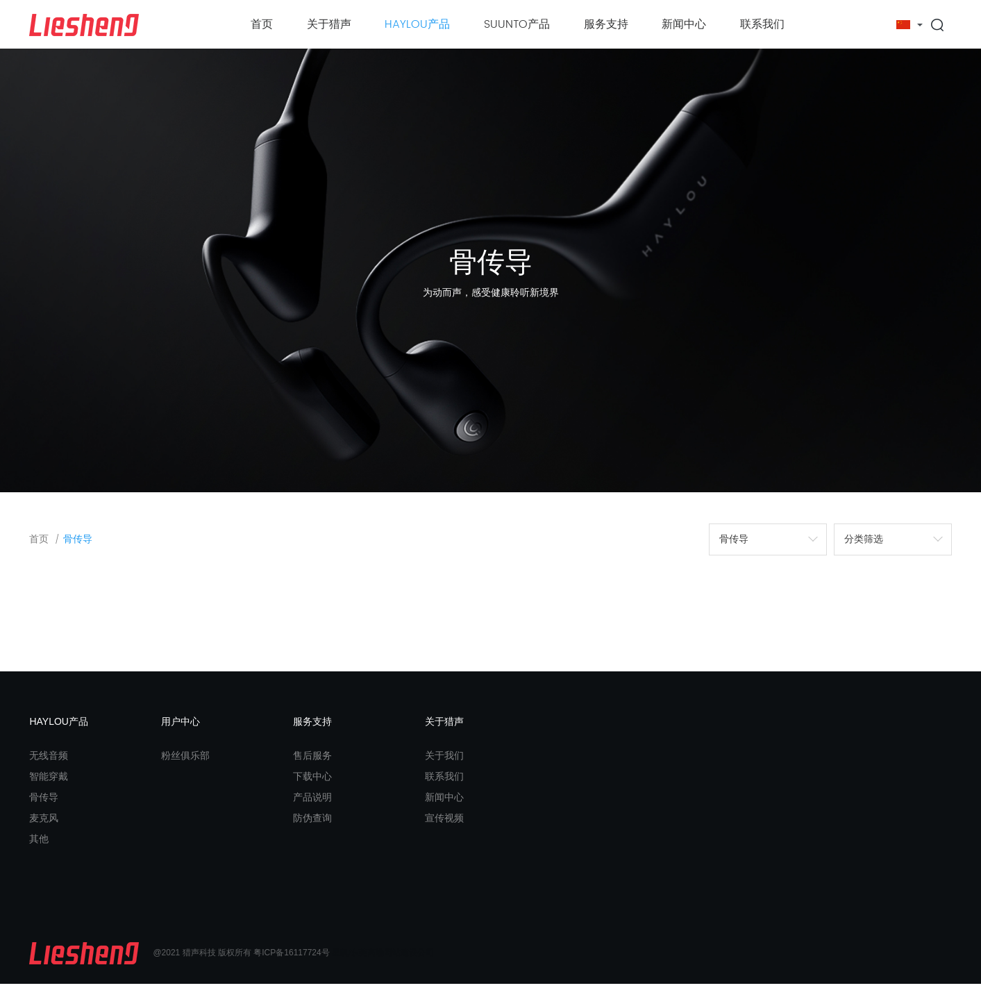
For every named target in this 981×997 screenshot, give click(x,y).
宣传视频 (444, 830)
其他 (39, 851)
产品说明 (312, 809)
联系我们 (762, 24)
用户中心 (180, 733)
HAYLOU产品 (417, 24)
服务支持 (606, 24)
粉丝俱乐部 (185, 767)
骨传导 (77, 552)
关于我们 (444, 767)
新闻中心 (684, 24)
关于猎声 (329, 24)
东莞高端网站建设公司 (392, 966)
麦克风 (43, 830)
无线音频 (48, 767)
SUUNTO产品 (517, 24)
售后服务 (312, 767)
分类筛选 (863, 552)
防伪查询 (312, 830)
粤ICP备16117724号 (291, 966)
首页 (262, 24)
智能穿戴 (48, 788)
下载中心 (312, 788)
